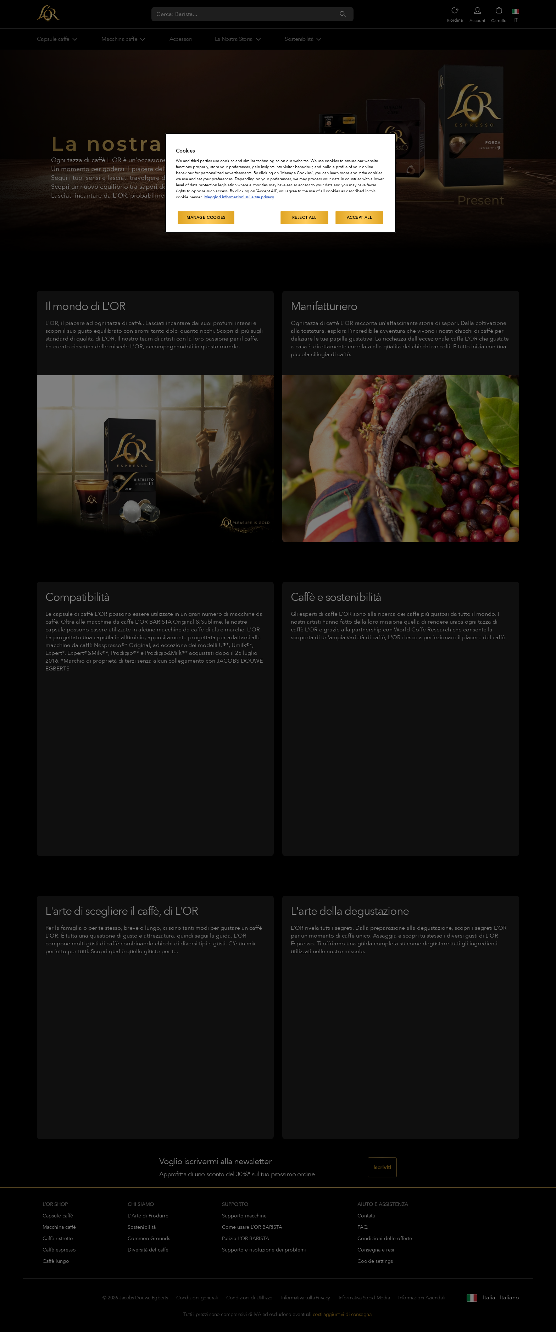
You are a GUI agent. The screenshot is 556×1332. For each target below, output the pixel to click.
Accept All (359, 217)
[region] (280, 183)
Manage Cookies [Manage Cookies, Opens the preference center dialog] (206, 217)
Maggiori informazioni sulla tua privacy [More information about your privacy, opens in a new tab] (239, 197)
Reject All (304, 217)
